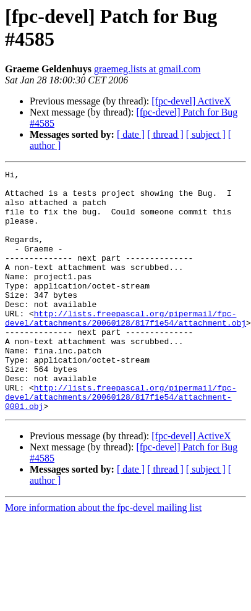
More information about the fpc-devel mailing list (103, 555)
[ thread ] (165, 134)
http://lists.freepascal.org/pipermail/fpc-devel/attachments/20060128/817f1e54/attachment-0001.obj (120, 443)
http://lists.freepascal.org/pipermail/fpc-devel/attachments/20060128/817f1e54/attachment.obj (125, 348)
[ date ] (131, 134)
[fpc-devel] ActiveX (191, 101)
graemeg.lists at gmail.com (147, 69)
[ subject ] (206, 134)
